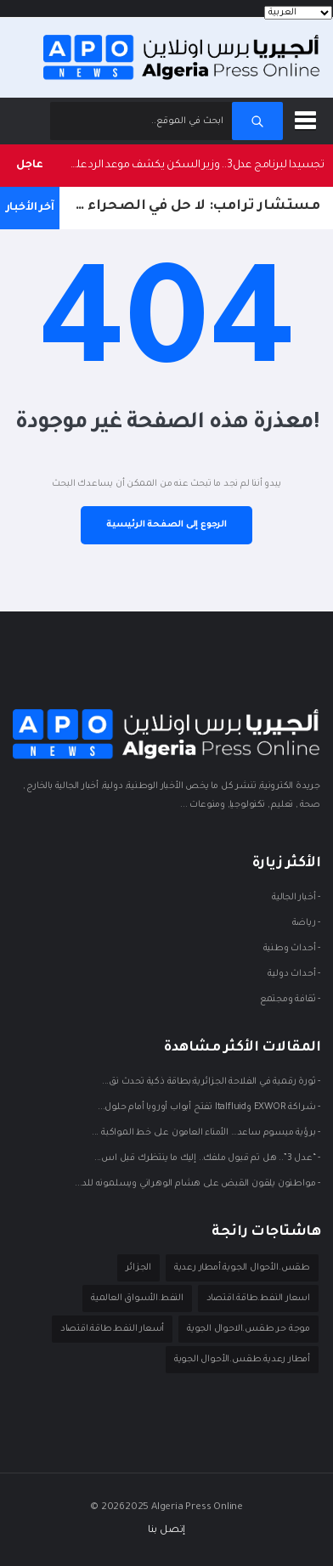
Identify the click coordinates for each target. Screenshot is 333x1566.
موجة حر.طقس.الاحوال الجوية (248, 1329)
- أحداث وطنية (291, 948)
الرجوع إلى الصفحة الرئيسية (166, 525)
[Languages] (298, 13)
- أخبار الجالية (296, 897)
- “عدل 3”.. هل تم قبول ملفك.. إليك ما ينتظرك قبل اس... (207, 1157)
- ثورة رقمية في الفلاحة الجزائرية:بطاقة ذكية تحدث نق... (211, 1081)
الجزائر (138, 1268)
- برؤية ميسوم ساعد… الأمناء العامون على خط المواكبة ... (206, 1132)
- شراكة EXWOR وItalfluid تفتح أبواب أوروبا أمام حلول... (209, 1106)
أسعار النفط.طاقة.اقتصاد (112, 1329)
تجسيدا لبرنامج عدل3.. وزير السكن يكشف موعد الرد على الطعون (192, 166)
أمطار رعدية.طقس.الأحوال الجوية (242, 1360)
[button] (308, 117)
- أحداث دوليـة (294, 973)
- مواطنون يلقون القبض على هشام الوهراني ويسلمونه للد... (197, 1183)
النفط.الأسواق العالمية (137, 1298)
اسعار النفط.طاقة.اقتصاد (258, 1298)
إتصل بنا (166, 1530)
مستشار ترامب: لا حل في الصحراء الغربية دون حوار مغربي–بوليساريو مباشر (189, 206)
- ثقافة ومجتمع (290, 999)
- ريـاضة (306, 922)
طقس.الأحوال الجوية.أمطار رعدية (242, 1268)
